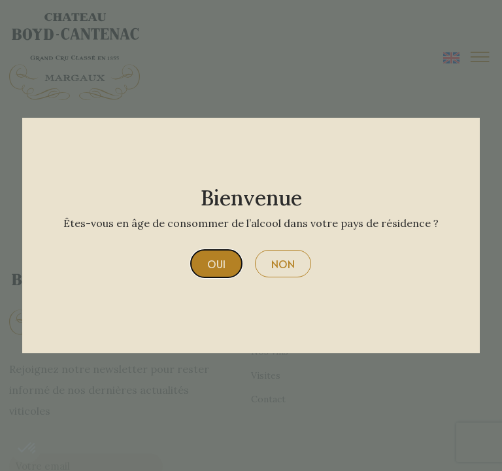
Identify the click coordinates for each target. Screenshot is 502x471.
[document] (251, 235)
